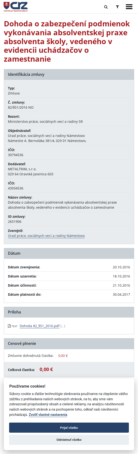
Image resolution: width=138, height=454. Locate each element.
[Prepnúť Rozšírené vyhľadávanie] (117, 6)
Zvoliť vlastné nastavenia (48, 415)
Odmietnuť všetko (68, 440)
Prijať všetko (69, 428)
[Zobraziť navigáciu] (129, 6)
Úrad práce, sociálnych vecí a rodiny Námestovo (46, 235)
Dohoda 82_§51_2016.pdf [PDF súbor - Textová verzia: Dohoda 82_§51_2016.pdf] (40, 326)
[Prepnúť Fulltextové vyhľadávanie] (106, 6)
